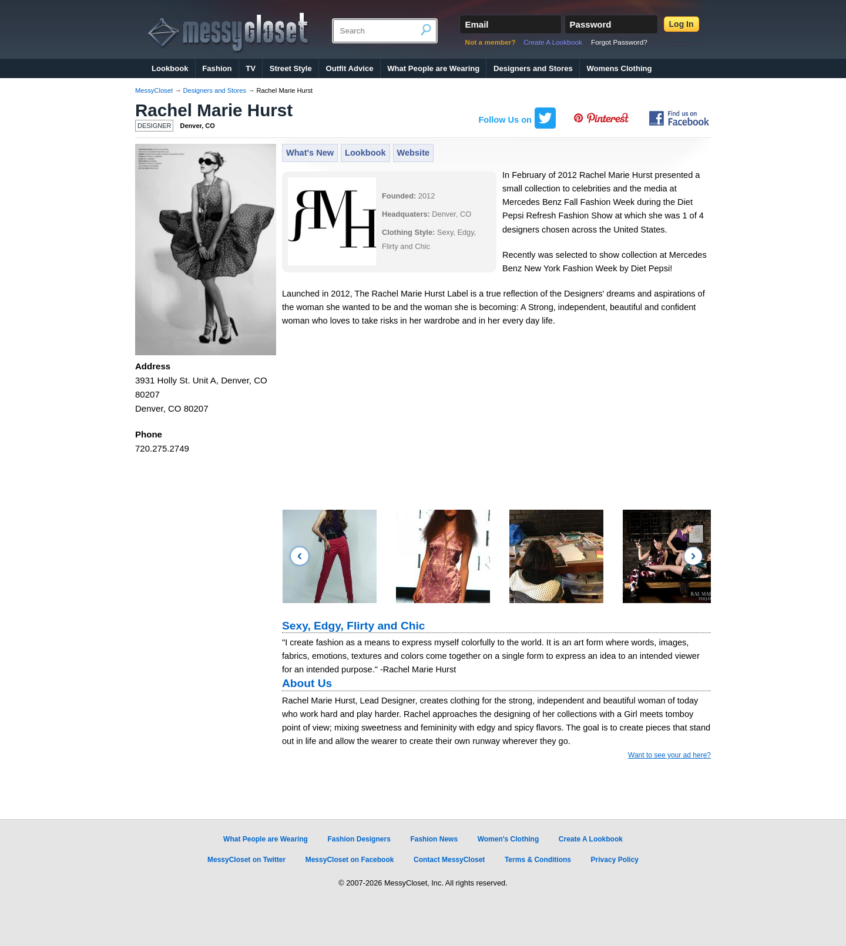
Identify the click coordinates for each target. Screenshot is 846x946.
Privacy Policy (615, 860)
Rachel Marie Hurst (214, 110)
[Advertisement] (496, 422)
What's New (310, 152)
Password (591, 24)
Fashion (216, 68)
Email (476, 24)
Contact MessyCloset (449, 860)
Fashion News (434, 839)
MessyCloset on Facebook (350, 860)
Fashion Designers (358, 839)
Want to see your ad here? (669, 755)
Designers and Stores (533, 68)
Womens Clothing (619, 68)
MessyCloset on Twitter (246, 860)
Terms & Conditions (538, 860)
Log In (681, 24)
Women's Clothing (508, 839)
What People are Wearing (433, 68)
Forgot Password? (619, 42)
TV (251, 68)
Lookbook (170, 68)
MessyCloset (154, 90)
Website (413, 152)
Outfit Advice (349, 68)
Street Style (291, 68)
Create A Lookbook (552, 42)
